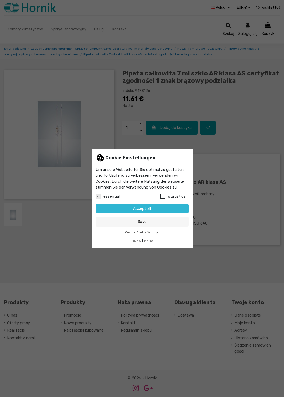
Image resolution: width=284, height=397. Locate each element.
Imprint (148, 241)
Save (142, 221)
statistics (173, 196)
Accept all (142, 208)
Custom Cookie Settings (142, 232)
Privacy (136, 241)
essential (108, 196)
